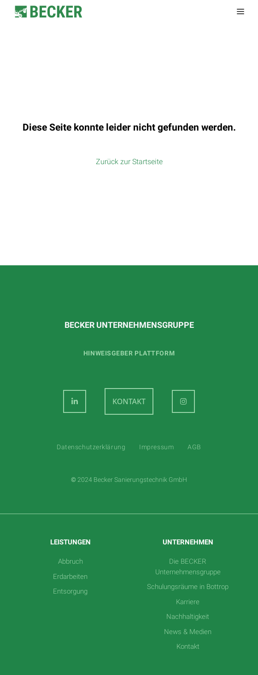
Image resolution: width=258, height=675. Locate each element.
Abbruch (70, 561)
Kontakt (187, 646)
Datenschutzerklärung (91, 447)
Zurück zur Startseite (129, 161)
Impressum (156, 447)
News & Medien (187, 632)
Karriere (187, 602)
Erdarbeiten (70, 576)
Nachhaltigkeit (187, 616)
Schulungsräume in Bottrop (188, 587)
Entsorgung (70, 591)
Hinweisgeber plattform (129, 353)
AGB (194, 447)
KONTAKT (129, 401)
